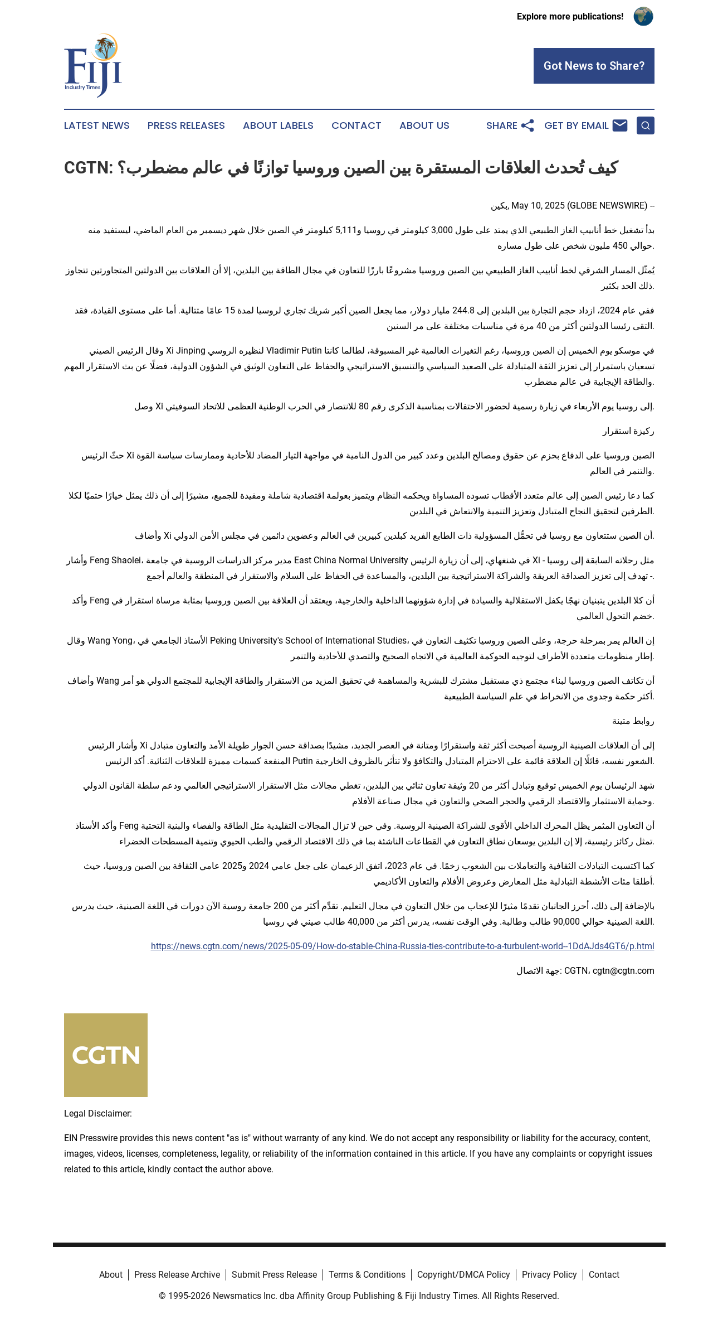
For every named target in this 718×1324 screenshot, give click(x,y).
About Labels (278, 125)
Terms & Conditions (367, 1274)
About (111, 1274)
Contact (356, 125)
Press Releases (186, 125)
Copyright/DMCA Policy (463, 1274)
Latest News (97, 125)
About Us (424, 125)
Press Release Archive (177, 1274)
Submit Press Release (274, 1274)
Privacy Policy (549, 1274)
